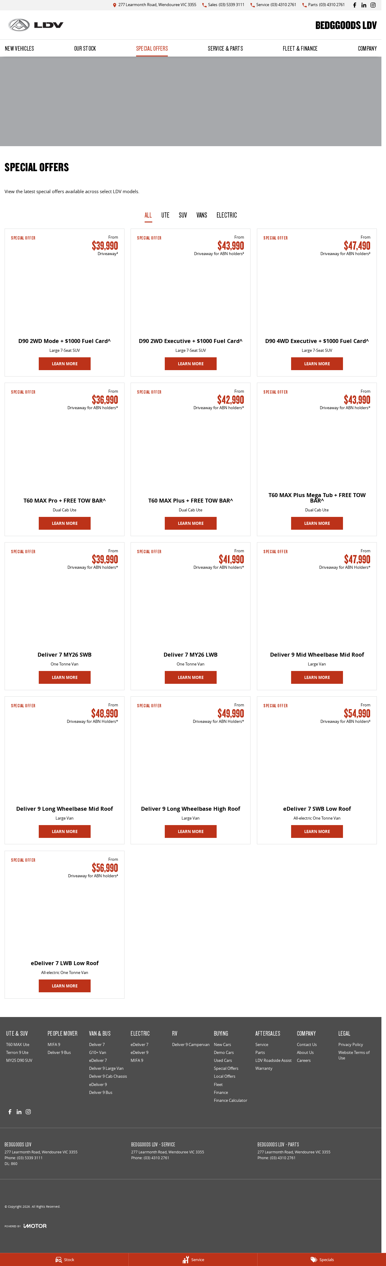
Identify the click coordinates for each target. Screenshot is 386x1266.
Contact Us (307, 1044)
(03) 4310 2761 (156, 1157)
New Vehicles (19, 48)
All (148, 215)
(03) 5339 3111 (30, 1157)
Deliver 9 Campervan (191, 1044)
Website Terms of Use (354, 1055)
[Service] (193, 1259)
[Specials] (322, 1259)
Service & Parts (225, 48)
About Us (305, 1052)
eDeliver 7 (98, 1060)
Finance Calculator (230, 1100)
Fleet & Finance (300, 48)
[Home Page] (36, 25)
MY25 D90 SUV (19, 1060)
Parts (260, 1052)
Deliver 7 (97, 1044)
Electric (227, 215)
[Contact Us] (154, 5)
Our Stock (85, 48)
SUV (183, 215)
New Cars (222, 1044)
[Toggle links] (25, 1225)
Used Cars (223, 1060)
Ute (165, 215)
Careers (304, 1060)
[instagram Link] (373, 5)
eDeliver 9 (98, 1084)
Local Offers (224, 1076)
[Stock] (64, 1259)
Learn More (65, 363)
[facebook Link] (355, 5)
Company (367, 48)
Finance (221, 1092)
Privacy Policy (350, 1044)
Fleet (218, 1084)
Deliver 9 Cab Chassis (108, 1076)
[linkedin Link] (364, 5)
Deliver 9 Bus (59, 1052)
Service (261, 1044)
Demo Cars (224, 1052)
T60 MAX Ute (17, 1044)
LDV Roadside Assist (273, 1060)
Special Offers (152, 48)
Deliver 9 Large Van (106, 1068)
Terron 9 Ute (17, 1052)
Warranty (263, 1068)
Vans (202, 215)
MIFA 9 (54, 1044)
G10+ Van (97, 1052)
